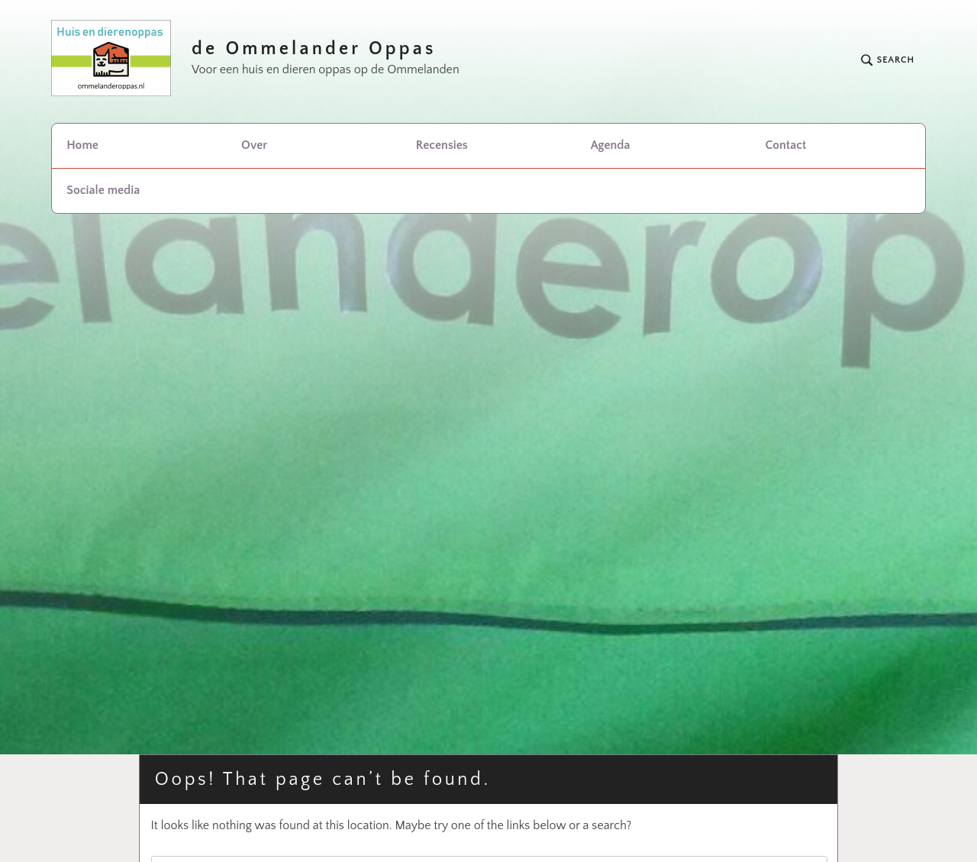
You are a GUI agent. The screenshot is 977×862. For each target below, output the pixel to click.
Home (82, 145)
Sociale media (103, 190)
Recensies (442, 145)
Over (254, 145)
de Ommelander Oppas (314, 49)
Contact (785, 145)
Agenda (610, 145)
